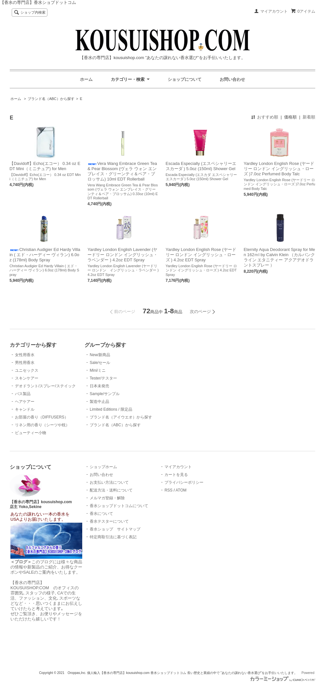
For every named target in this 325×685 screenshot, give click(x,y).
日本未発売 (99, 386)
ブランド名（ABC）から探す (51, 99)
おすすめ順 (267, 117)
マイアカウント (274, 11)
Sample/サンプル (105, 394)
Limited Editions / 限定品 (111, 409)
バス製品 (23, 394)
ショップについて (185, 79)
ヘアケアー (24, 401)
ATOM (181, 490)
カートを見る (176, 474)
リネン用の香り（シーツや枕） (42, 425)
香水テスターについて (109, 521)
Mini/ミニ (98, 370)
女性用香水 (24, 355)
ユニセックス (26, 370)
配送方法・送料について (111, 490)
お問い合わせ (232, 79)
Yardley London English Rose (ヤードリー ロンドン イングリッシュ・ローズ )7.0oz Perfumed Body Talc (279, 168)
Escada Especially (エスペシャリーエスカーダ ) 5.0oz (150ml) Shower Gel (201, 166)
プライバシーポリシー (183, 482)
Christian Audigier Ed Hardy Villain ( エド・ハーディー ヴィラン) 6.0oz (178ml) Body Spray (44, 254)
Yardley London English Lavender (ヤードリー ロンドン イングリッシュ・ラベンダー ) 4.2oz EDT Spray (122, 254)
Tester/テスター (103, 378)
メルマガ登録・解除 (107, 498)
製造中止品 (99, 401)
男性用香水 (24, 362)
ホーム (86, 79)
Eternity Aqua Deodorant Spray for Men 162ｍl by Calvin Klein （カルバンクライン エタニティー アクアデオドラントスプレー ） (279, 257)
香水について (101, 513)
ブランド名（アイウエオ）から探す (121, 417)
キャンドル (24, 409)
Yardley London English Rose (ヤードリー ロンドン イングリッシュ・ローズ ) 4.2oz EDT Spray (201, 254)
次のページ (200, 311)
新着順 (309, 117)
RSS (168, 490)
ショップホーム (103, 467)
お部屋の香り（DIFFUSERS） (41, 417)
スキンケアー (26, 378)
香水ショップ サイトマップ (115, 529)
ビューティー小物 (30, 432)
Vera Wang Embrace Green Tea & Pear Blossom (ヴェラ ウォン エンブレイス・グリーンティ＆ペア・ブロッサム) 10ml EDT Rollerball (122, 171)
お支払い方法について (109, 482)
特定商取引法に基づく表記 (113, 537)
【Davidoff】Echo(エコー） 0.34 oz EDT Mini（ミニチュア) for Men (44, 166)
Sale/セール (100, 362)
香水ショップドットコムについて (119, 506)
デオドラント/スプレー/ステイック (45, 386)
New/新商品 (100, 355)
